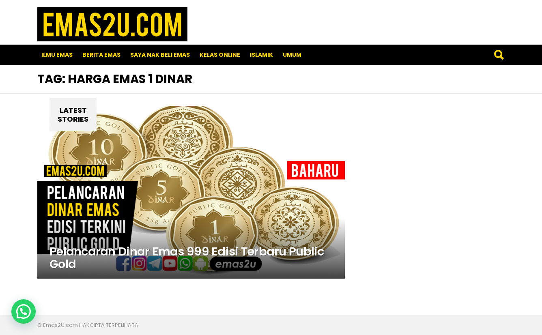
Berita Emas (101, 55)
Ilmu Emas (57, 55)
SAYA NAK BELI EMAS (160, 55)
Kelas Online (220, 55)
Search (499, 55)
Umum (292, 55)
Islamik (261, 55)
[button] (23, 311)
